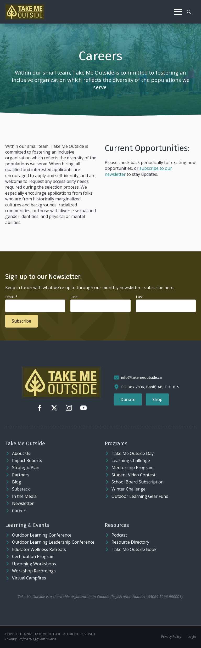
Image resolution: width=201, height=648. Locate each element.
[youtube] (83, 408)
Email (11, 296)
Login (192, 637)
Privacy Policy (171, 637)
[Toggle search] (189, 12)
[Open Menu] (178, 12)
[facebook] (39, 408)
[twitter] (54, 408)
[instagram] (69, 408)
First (74, 296)
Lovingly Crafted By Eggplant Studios (30, 639)
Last (139, 296)
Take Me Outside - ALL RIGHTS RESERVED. (65, 634)
